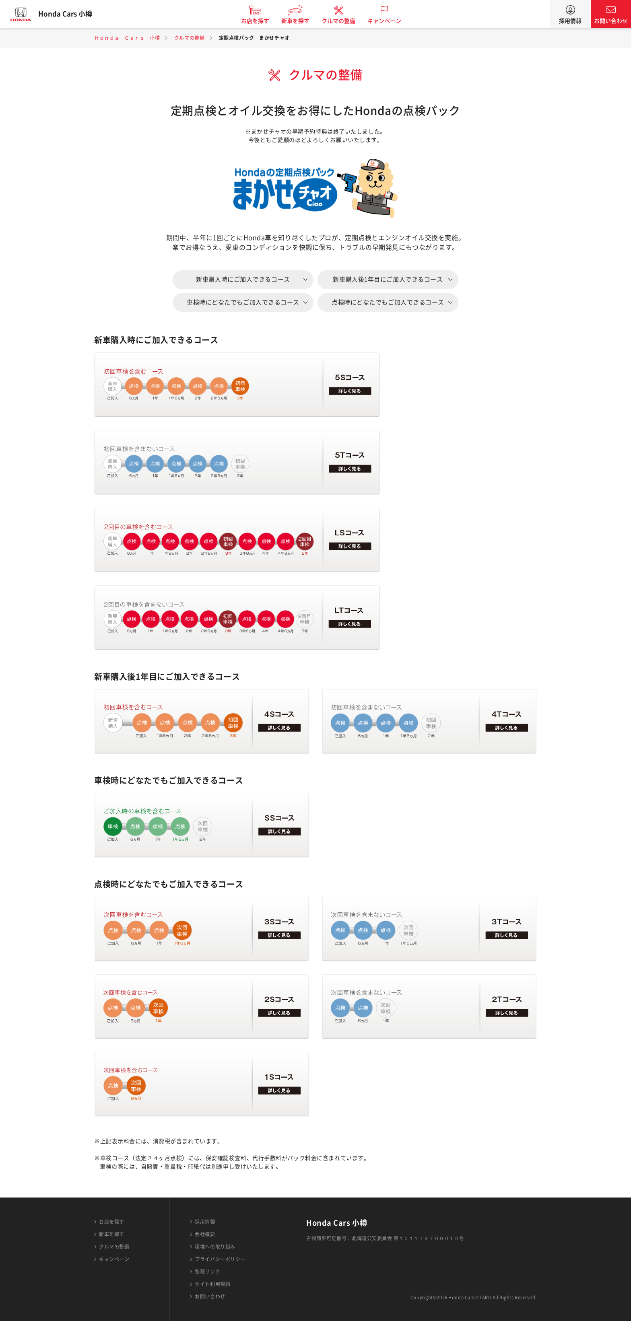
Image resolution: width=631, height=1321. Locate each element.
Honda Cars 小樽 (70, 14)
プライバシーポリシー (220, 1259)
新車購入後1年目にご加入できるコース (388, 279)
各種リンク (207, 1271)
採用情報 (570, 21)
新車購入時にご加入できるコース (243, 279)
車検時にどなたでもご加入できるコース (243, 302)
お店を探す (260, 21)
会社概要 (205, 1234)
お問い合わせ (611, 21)
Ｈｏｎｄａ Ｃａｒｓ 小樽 (127, 37)
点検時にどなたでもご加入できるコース (388, 302)
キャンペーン (389, 21)
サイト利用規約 (212, 1284)
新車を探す (301, 21)
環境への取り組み (215, 1246)
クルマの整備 (344, 21)
